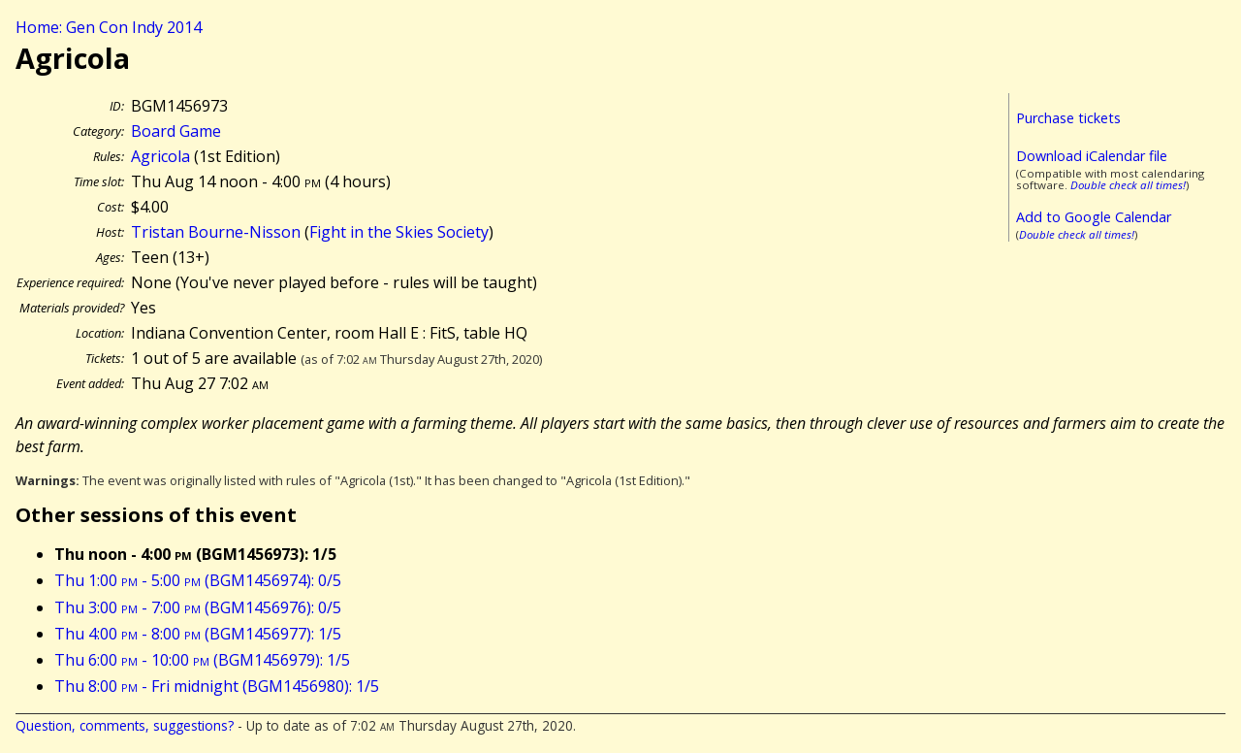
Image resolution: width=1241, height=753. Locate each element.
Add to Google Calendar (1093, 217)
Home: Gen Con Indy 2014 (109, 27)
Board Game (176, 131)
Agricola (160, 156)
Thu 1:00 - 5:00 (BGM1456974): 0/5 (197, 580)
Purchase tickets (1068, 118)
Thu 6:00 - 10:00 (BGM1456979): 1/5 (202, 660)
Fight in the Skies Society (399, 232)
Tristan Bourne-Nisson (216, 232)
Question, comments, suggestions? (125, 725)
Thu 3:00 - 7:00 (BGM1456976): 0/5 (197, 607)
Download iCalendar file (1091, 156)
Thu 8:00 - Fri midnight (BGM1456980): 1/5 (216, 686)
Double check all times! (1128, 185)
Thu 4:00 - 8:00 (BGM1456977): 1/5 (197, 633)
